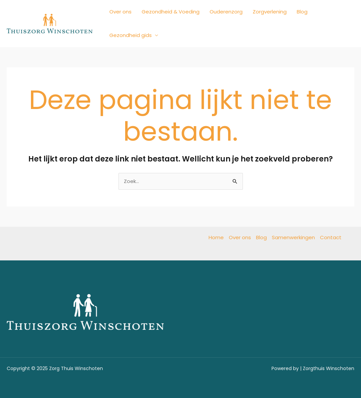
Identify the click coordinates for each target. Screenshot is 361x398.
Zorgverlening (270, 11)
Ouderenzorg (226, 11)
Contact (330, 237)
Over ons (120, 11)
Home (216, 237)
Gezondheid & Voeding (171, 11)
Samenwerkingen (293, 237)
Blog (302, 11)
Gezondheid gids (130, 35)
